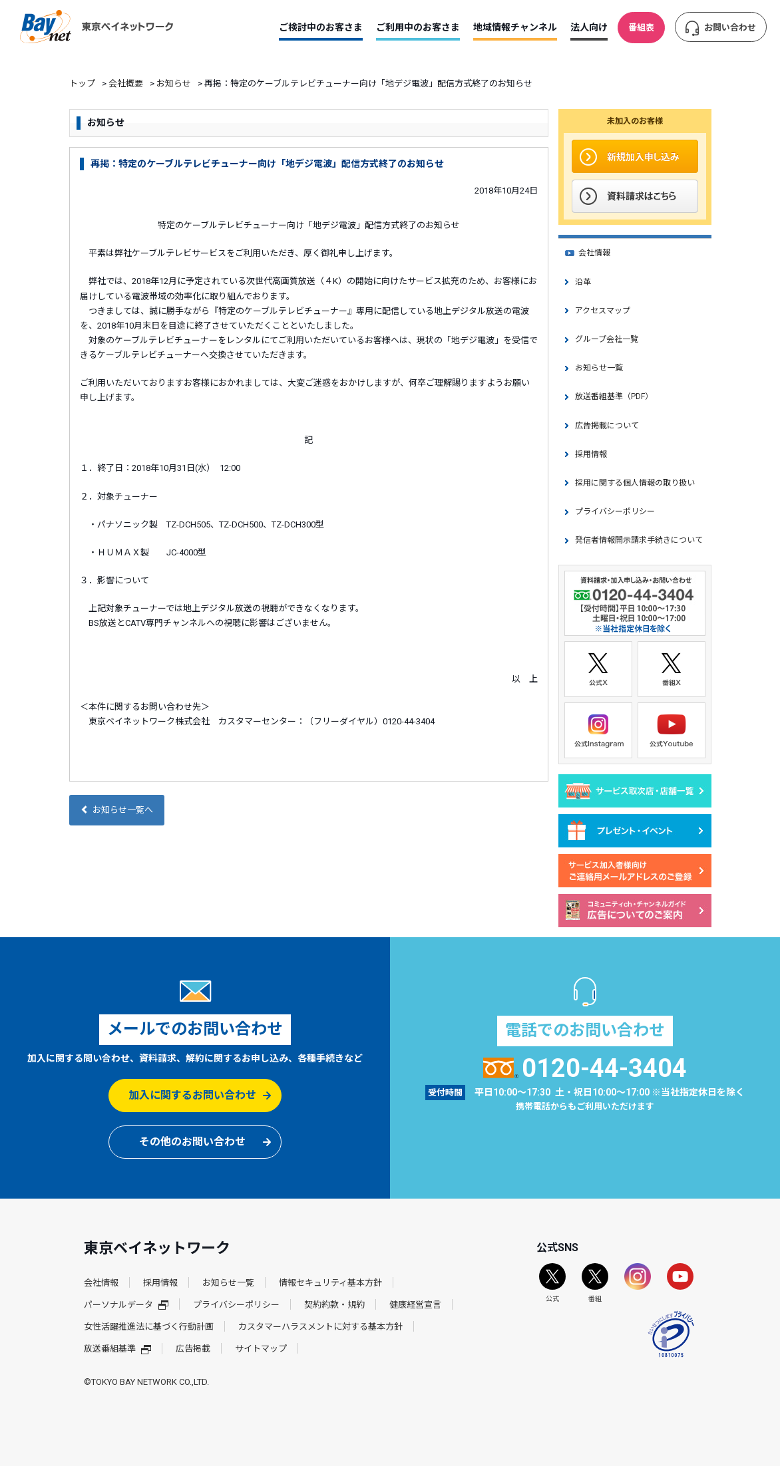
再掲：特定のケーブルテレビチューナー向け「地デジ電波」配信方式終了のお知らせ (267, 163)
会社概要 (125, 83)
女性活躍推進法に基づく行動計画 (149, 1327)
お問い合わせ (730, 28)
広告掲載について (607, 425)
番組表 (641, 28)
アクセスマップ (602, 310)
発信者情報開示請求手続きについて (639, 540)
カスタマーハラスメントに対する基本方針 (320, 1327)
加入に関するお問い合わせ (192, 1095)
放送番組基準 (117, 1349)
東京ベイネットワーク (96, 26)
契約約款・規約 (334, 1305)
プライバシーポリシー (615, 511)
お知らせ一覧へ (117, 810)
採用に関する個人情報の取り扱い (635, 483)
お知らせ (173, 83)
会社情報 (594, 252)
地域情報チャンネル (515, 27)
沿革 (583, 282)
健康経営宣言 (415, 1305)
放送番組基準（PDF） (614, 396)
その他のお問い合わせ (192, 1141)
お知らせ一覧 (599, 367)
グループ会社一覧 (606, 339)
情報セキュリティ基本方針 (330, 1283)
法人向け (589, 27)
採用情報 (591, 454)
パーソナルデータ (126, 1305)
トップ (82, 83)
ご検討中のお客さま (321, 27)
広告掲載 (193, 1349)
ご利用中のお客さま (418, 27)
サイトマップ (261, 1349)
